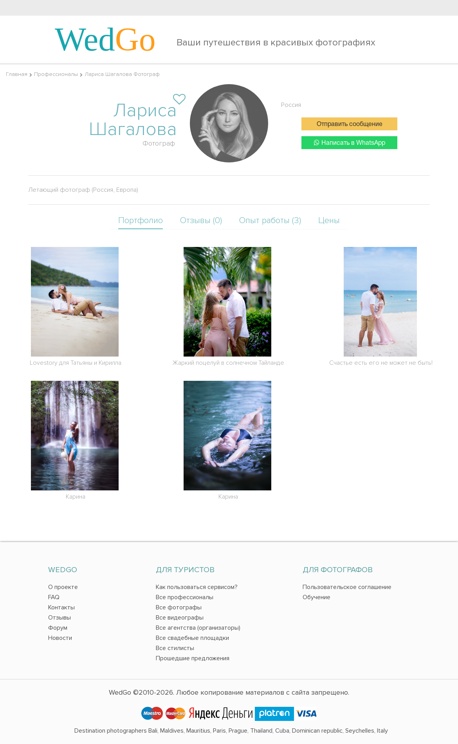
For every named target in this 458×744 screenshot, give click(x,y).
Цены (329, 220)
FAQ (54, 597)
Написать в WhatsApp (349, 142)
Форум (57, 628)
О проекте (63, 587)
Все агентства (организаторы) (198, 628)
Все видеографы (180, 618)
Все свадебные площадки (192, 638)
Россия (291, 105)
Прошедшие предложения (192, 658)
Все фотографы (179, 607)
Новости (60, 638)
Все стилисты (175, 648)
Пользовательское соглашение (347, 587)
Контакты (61, 607)
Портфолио (140, 220)
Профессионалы (56, 74)
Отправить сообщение (349, 124)
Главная (16, 74)
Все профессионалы (184, 597)
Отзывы (59, 618)
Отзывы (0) (201, 220)
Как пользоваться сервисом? (197, 587)
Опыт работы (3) (270, 220)
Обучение (316, 597)
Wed (105, 39)
